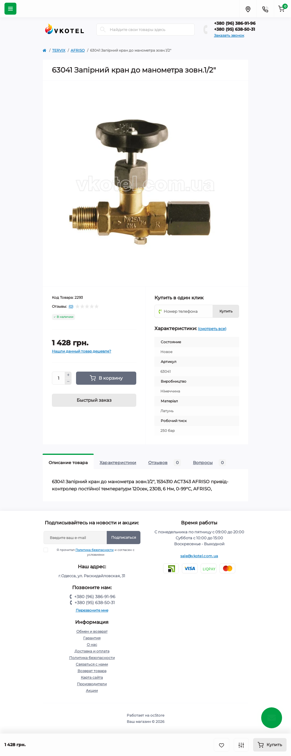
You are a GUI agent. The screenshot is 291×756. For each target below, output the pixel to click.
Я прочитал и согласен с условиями (93, 552)
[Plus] (68, 375)
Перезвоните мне (92, 610)
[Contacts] (265, 8)
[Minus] (68, 381)
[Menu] (10, 9)
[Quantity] (58, 378)
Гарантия (91, 638)
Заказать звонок (229, 35)
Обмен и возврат (92, 631)
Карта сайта (92, 677)
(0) (71, 306)
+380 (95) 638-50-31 (234, 29)
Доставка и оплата (92, 651)
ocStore (157, 715)
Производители (92, 684)
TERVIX (58, 50)
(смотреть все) (212, 328)
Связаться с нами (92, 664)
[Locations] (247, 8)
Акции (92, 690)
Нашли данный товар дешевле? (81, 351)
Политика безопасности (94, 550)
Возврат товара (92, 671)
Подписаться (123, 537)
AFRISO (78, 50)
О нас (92, 644)
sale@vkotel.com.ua (199, 556)
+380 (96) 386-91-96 (235, 23)
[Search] (102, 30)
